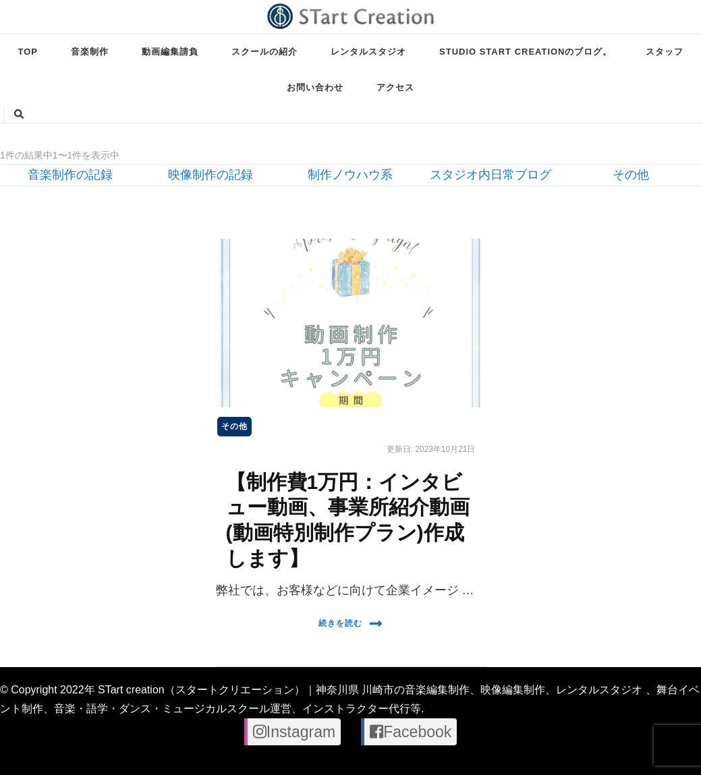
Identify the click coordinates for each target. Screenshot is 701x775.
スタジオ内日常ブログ (490, 174)
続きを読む (350, 623)
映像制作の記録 (210, 174)
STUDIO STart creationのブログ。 (525, 52)
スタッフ (664, 52)
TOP (28, 52)
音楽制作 (90, 52)
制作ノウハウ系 (350, 174)
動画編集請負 (170, 52)
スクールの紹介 (264, 52)
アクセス (395, 87)
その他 (631, 174)
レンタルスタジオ (368, 52)
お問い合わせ (315, 87)
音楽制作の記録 (70, 174)
